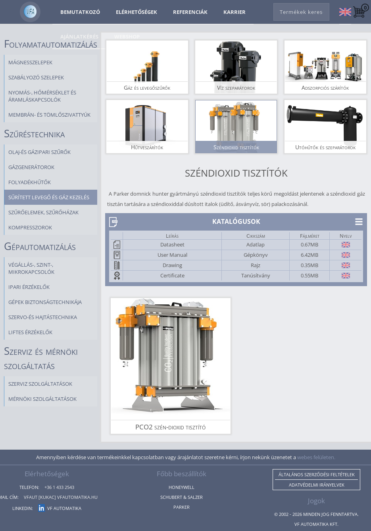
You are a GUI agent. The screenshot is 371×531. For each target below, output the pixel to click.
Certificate (172, 275)
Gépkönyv (256, 254)
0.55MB (309, 275)
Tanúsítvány (255, 275)
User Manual (172, 254)
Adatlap (255, 244)
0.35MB (309, 265)
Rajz (255, 265)
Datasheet (172, 244)
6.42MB (309, 254)
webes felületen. (316, 457)
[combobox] (301, 10)
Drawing (172, 265)
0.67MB (309, 244)
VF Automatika (59, 508)
